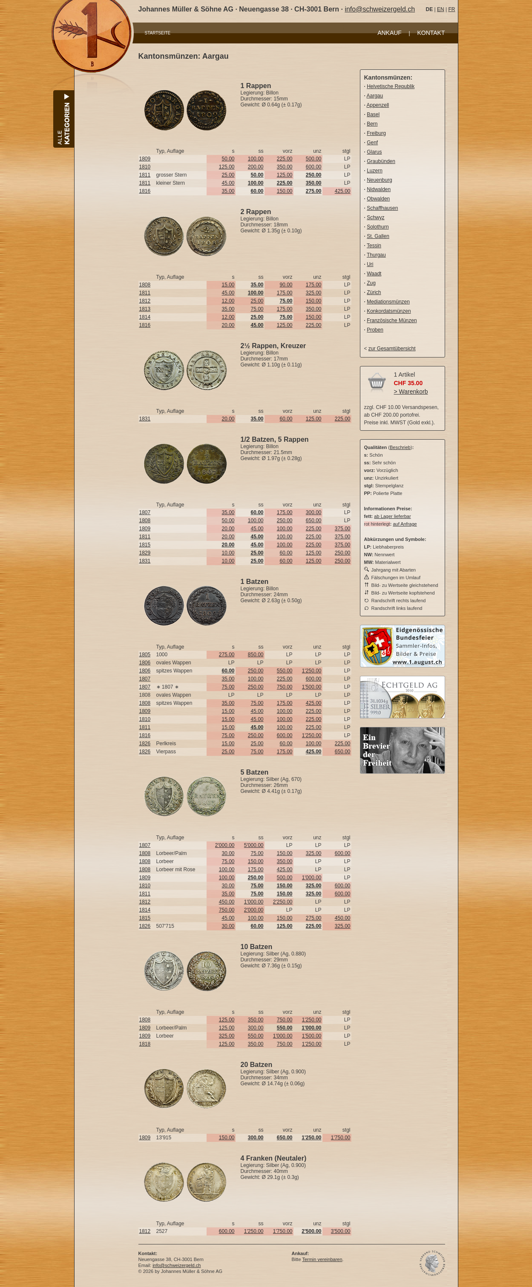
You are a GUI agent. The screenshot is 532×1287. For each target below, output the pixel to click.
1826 (145, 743)
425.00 (343, 191)
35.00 (227, 191)
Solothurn (377, 227)
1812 (145, 301)
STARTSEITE (158, 33)
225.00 (285, 159)
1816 (145, 191)
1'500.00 (312, 687)
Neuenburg (379, 180)
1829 (145, 553)
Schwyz (375, 217)
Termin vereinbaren (322, 1259)
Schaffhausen (382, 208)
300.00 (314, 512)
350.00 (285, 167)
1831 (145, 419)
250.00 (285, 520)
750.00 (285, 687)
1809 (145, 159)
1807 (145, 512)
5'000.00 (254, 845)
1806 (145, 663)
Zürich (374, 292)
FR (451, 9)
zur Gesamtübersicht (392, 349)
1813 (145, 309)
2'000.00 (225, 845)
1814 (145, 317)
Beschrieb (400, 447)
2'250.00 (283, 902)
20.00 (227, 325)
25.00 (227, 175)
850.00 (256, 655)
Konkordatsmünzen (389, 311)
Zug (371, 283)
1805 (145, 655)
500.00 (314, 159)
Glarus (374, 152)
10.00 (227, 553)
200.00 (256, 167)
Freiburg (376, 133)
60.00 (285, 419)
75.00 (256, 309)
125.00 (227, 167)
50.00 (227, 159)
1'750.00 (341, 1138)
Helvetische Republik (390, 86)
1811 (145, 175)
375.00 (343, 529)
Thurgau (376, 255)
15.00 (227, 285)
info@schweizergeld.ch (380, 9)
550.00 (285, 671)
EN (440, 9)
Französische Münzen (392, 320)
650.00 (314, 520)
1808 (145, 285)
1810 (145, 167)
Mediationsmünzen (388, 302)
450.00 (227, 902)
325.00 (314, 293)
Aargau (375, 96)
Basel (373, 114)
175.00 (314, 285)
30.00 (227, 853)
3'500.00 (341, 1231)
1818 (145, 1044)
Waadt (374, 274)
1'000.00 (312, 878)
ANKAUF (389, 32)
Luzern (374, 171)
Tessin (374, 246)
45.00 (227, 183)
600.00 (314, 167)
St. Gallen (378, 236)
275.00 (227, 655)
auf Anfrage (405, 523)
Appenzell (378, 105)
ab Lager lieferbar (392, 516)
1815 (145, 545)
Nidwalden (379, 189)
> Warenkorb (411, 391)
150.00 (285, 191)
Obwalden (378, 199)
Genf (372, 143)
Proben (375, 330)
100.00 (256, 159)
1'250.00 (312, 671)
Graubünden (381, 161)
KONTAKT (431, 32)
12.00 (227, 301)
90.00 (285, 285)
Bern (372, 124)
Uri (370, 264)
